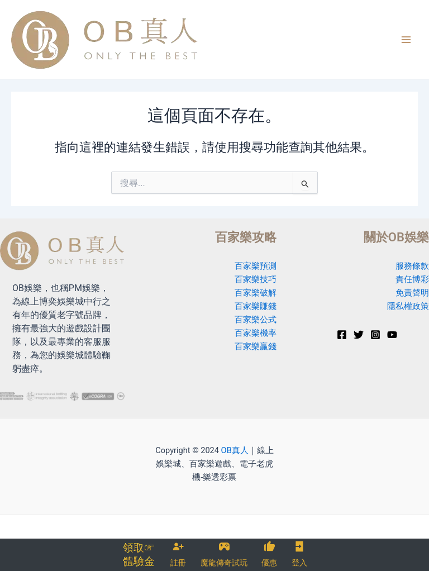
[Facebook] (342, 335)
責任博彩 (412, 279)
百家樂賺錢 (256, 306)
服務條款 (412, 266)
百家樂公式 (256, 320)
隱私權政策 (408, 306)
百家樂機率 (256, 333)
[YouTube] (392, 335)
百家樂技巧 (256, 279)
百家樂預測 (256, 266)
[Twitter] (359, 335)
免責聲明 (412, 293)
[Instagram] (375, 335)
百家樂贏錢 (256, 346)
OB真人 (235, 450)
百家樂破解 (256, 293)
